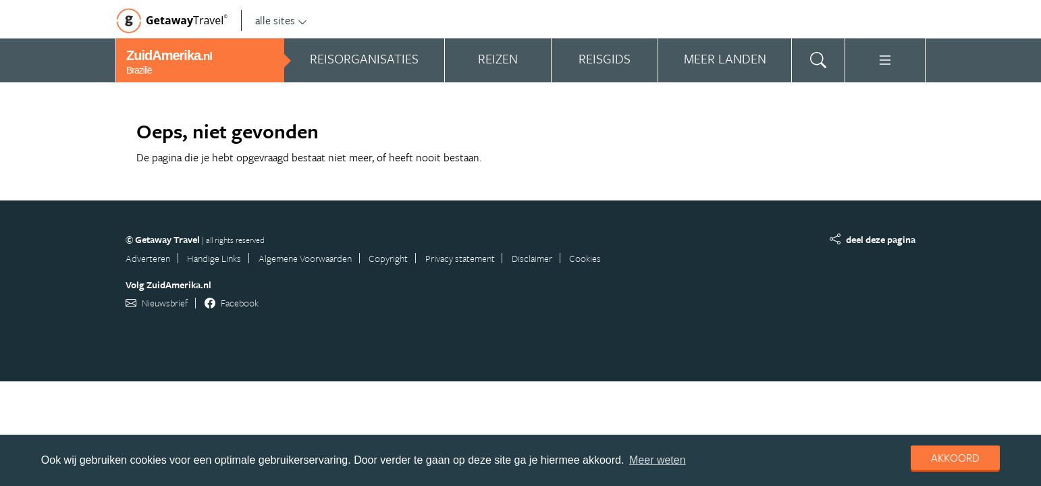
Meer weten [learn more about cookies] (657, 460)
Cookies (585, 258)
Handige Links (214, 258)
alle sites (281, 20)
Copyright (388, 258)
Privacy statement (460, 258)
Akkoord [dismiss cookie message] (955, 458)
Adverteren (148, 258)
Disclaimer (532, 258)
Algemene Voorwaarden (305, 258)
